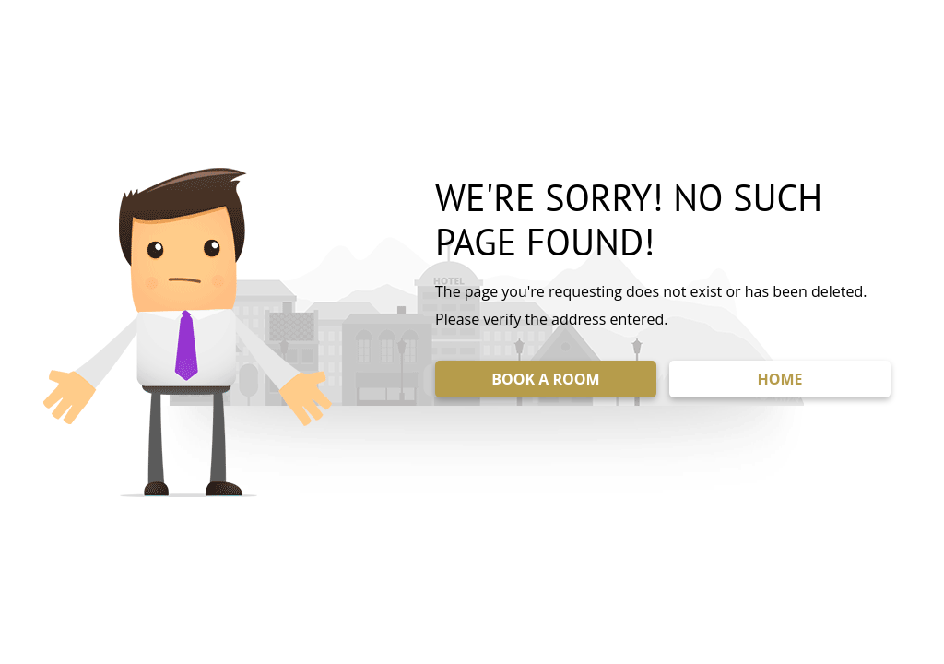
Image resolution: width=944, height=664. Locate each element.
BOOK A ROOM (545, 379)
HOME (779, 379)
